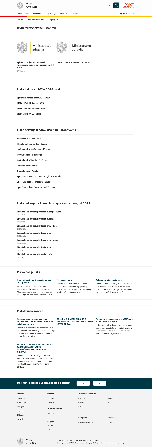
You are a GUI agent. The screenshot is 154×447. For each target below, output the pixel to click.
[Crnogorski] (101, 5)
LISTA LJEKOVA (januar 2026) (30, 103)
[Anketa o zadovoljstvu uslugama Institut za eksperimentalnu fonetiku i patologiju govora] (36, 329)
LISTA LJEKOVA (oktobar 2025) (31, 108)
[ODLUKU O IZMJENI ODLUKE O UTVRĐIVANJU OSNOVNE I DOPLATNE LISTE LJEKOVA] (75, 329)
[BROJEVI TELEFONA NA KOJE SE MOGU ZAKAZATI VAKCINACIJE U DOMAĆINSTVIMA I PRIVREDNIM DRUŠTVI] (36, 356)
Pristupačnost (83, 418)
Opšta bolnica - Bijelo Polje (29, 155)
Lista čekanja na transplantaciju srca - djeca (37, 226)
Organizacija (50, 13)
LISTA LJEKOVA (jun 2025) (29, 114)
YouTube (50, 426)
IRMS (80, 407)
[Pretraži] (116, 5)
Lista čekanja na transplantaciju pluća (34, 254)
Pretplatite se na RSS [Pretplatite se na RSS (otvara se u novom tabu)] (85, 423)
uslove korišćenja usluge (116, 443)
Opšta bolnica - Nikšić (27, 165)
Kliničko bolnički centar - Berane (32, 144)
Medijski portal (23, 13)
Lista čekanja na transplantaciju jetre (34, 247)
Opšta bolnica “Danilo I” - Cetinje (32, 160)
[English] (109, 5)
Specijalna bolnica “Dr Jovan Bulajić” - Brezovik (39, 176)
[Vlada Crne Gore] (37, 5)
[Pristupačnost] (127, 13)
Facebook (50, 413)
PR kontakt (51, 403)
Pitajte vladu (51, 398)
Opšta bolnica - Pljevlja (27, 171)
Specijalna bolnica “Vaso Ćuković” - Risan (36, 187)
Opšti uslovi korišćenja (90, 440)
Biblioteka (64, 13)
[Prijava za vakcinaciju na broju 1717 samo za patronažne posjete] (115, 329)
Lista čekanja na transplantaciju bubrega (35, 219)
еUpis (109, 403)
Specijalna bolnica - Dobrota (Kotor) (34, 182)
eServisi (76, 13)
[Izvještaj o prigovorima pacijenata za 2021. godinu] (36, 289)
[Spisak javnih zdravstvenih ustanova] (75, 50)
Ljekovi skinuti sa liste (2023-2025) (33, 98)
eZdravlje (110, 398)
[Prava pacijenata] (75, 289)
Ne (100, 383)
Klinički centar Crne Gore (29, 138)
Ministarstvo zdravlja (36, 20)
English (109, 423)
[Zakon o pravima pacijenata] (115, 289)
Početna (20, 20)
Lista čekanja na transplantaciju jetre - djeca (37, 240)
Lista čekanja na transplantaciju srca (34, 233)
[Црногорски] (105, 5)
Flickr (49, 430)
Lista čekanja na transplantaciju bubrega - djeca (39, 212)
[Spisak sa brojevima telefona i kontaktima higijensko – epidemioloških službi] (36, 53)
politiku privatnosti (98, 443)
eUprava (81, 403)
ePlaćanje (81, 398)
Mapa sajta (111, 418)
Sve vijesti (37, 13)
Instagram (50, 422)
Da (83, 383)
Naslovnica (21, 398)
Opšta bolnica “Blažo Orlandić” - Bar (34, 149)
